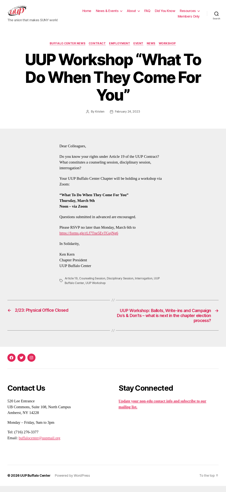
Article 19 (71, 284)
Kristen (99, 117)
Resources (161, 19)
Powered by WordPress (73, 482)
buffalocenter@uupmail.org (40, 444)
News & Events (131, 14)
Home (111, 14)
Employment (119, 49)
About (155, 14)
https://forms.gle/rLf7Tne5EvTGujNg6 (90, 238)
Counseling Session (92, 284)
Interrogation (144, 284)
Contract (97, 49)
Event (139, 49)
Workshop (169, 49)
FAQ (172, 14)
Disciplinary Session (120, 284)
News (152, 49)
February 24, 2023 (127, 117)
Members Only (189, 19)
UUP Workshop (96, 288)
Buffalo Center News (66, 49)
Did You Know (189, 14)
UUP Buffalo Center (35, 482)
